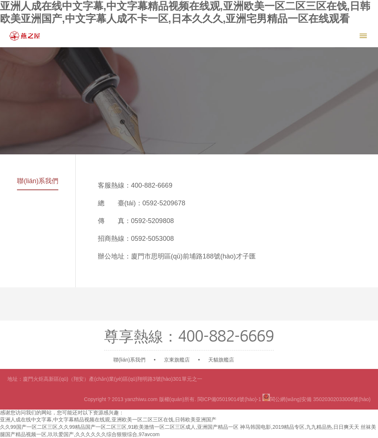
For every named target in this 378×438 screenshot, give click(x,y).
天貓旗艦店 (221, 360)
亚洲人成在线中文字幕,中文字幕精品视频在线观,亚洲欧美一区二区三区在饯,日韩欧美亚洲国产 (108, 419)
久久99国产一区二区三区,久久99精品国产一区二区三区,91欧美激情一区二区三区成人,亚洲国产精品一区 (119, 427)
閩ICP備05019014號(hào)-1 (229, 399)
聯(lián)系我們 (37, 181)
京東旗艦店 (177, 360)
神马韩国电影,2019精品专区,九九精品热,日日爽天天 (299, 427)
